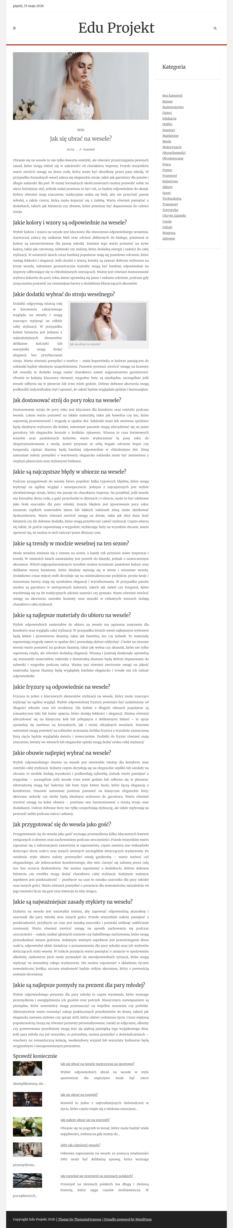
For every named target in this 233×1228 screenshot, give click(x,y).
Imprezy (168, 130)
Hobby (167, 124)
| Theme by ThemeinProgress (78, 1219)
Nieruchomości (174, 153)
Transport (170, 204)
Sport (166, 193)
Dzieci (167, 113)
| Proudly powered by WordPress (127, 1219)
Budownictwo (173, 107)
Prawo (167, 170)
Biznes (167, 101)
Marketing (170, 136)
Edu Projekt (116, 27)
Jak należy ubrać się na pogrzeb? (85, 1120)
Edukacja (169, 118)
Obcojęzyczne (173, 158)
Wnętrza (168, 233)
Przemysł (169, 176)
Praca (166, 164)
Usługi (167, 227)
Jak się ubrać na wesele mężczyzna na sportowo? (97, 1064)
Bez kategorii (172, 96)
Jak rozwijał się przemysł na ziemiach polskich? (97, 1176)
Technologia (172, 199)
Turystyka (170, 210)
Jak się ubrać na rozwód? (79, 1095)
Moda (80, 129)
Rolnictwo (170, 181)
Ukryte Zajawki (174, 216)
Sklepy (167, 187)
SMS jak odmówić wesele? (80, 1145)
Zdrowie (168, 238)
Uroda (167, 221)
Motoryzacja (172, 147)
